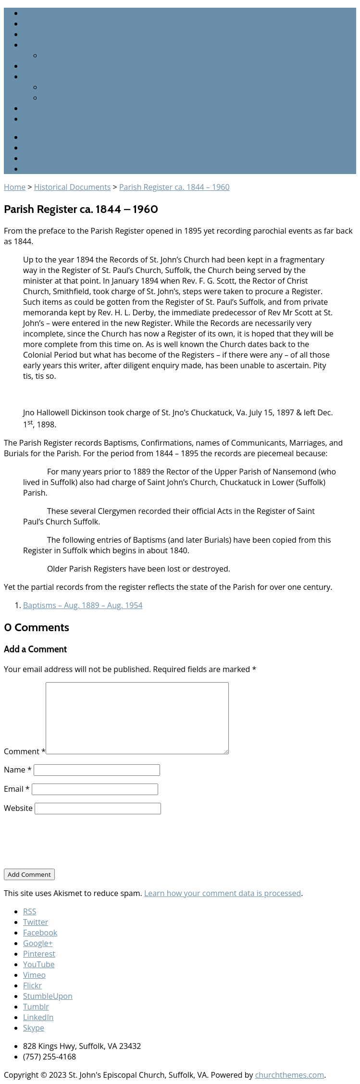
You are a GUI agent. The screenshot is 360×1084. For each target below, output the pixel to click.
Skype (33, 1027)
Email (17, 789)
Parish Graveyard (54, 44)
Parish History (48, 76)
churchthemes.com (289, 1075)
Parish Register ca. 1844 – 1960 (174, 187)
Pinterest (39, 953)
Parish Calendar (51, 66)
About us (39, 118)
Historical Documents (72, 187)
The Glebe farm (70, 97)
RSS (29, 137)
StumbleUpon (48, 996)
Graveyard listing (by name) (91, 55)
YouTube (39, 964)
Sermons (39, 34)
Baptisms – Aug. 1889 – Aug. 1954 (83, 605)
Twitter (35, 147)
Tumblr (36, 1006)
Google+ (38, 168)
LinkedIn (38, 1017)
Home (34, 13)
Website (18, 808)
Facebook (40, 158)
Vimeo (34, 975)
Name (18, 769)
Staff (31, 23)
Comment (25, 751)
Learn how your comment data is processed (222, 893)
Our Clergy (61, 87)
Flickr (32, 985)
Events (35, 108)
